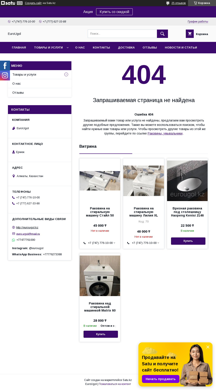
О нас (80, 47)
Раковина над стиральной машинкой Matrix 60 (99, 307)
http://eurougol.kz (27, 227)
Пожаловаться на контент (115, 384)
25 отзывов (178, 3)
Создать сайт (33, 3)
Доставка (126, 47)
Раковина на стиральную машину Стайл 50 (100, 212)
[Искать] (162, 34)
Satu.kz (127, 380)
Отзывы (150, 47)
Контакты (101, 47)
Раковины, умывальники (165, 133)
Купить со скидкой (114, 12)
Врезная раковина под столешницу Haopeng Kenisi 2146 (187, 212)
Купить (188, 241)
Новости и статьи (181, 47)
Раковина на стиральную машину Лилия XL (143, 212)
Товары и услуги (48, 47)
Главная (19, 47)
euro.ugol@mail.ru (28, 233)
